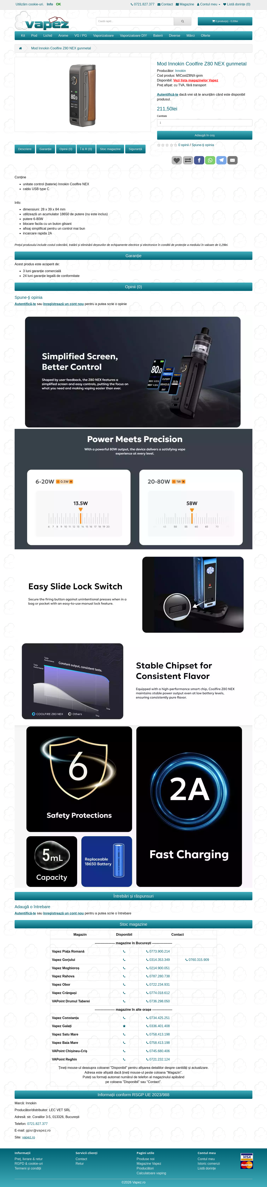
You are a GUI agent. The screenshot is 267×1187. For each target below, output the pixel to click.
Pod (34, 35)
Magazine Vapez (149, 1163)
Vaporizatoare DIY (133, 35)
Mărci (190, 35)
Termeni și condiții (28, 1168)
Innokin (180, 71)
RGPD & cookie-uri (29, 1163)
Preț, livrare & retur (29, 1159)
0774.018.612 (158, 993)
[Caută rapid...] (182, 21)
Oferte (205, 35)
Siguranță (135, 149)
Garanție (46, 149)
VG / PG (80, 35)
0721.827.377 (37, 1124)
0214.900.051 (158, 968)
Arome (63, 35)
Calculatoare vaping (151, 1173)
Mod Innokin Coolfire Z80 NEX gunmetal (61, 48)
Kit (23, 35)
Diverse (174, 35)
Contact (81, 1159)
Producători (145, 1168)
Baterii (158, 35)
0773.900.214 (158, 951)
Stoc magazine (110, 149)
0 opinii (183, 145)
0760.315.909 (197, 960)
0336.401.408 (158, 1026)
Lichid (47, 35)
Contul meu (206, 1159)
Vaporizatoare (103, 35)
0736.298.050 (158, 1001)
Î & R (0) (86, 149)
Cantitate (162, 116)
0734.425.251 (158, 1018)
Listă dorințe (207, 1168)
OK (58, 4)
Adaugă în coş (205, 135)
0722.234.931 (158, 984)
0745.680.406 (158, 1051)
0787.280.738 (158, 976)
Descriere (24, 149)
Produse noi (145, 1159)
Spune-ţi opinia (203, 145)
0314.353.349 (158, 960)
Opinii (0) (66, 149)
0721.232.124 (158, 1059)
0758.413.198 (158, 1034)
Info (50, 4)
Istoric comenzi (209, 1163)
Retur (80, 1163)
